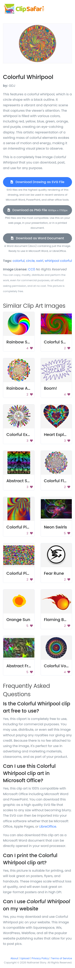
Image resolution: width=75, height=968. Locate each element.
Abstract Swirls (21, 481)
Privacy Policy (40, 958)
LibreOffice (47, 826)
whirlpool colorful (58, 260)
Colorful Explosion (24, 434)
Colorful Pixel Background (32, 527)
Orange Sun (18, 619)
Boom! (50, 388)
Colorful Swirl (57, 342)
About (14, 958)
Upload (25, 958)
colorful (19, 260)
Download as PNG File (38, 210)
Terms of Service (61, 958)
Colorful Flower (59, 481)
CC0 (31, 269)
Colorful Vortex (59, 666)
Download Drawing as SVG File (37, 182)
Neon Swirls (55, 527)
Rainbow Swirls (21, 342)
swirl (39, 260)
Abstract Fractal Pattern (30, 666)
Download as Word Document (37, 238)
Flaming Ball (56, 619)
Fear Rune (54, 573)
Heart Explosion (59, 434)
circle (30, 260)
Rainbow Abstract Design (31, 388)
